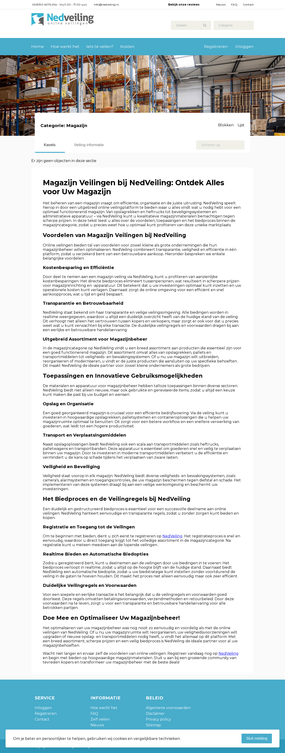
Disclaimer (155, 713)
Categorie (226, 25)
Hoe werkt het (65, 46)
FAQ (234, 4)
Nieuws (221, 4)
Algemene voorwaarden (168, 708)
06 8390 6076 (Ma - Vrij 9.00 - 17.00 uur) (59, 4)
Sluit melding (256, 738)
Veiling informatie (89, 145)
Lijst (241, 125)
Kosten (127, 46)
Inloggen (244, 46)
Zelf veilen (100, 719)
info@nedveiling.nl (106, 4)
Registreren (216, 46)
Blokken (226, 125)
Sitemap (153, 725)
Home (37, 46)
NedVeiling (172, 536)
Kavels (50, 145)
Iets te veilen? (99, 46)
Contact (248, 4)
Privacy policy (158, 719)
